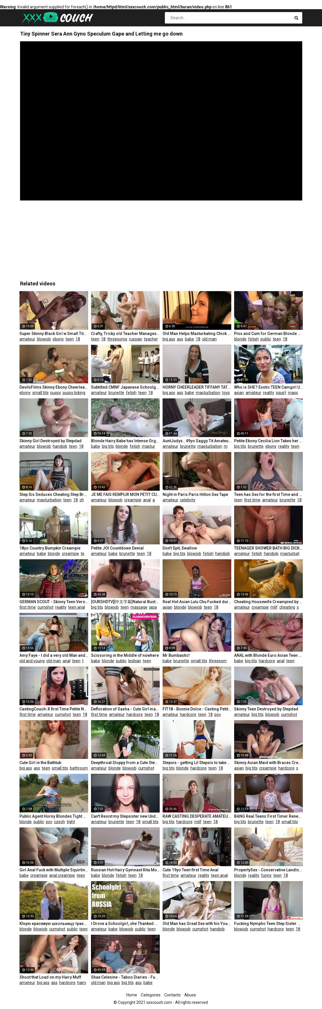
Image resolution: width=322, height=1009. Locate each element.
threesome (117, 339)
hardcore (267, 661)
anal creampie (62, 875)
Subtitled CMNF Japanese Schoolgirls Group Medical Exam (125, 387)
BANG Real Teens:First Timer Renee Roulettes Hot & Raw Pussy (268, 816)
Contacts (172, 995)
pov (217, 714)
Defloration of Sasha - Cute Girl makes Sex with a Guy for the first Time (125, 709)
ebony (58, 339)
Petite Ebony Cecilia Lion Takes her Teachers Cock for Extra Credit (268, 441)
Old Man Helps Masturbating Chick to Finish (197, 333)
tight (71, 821)
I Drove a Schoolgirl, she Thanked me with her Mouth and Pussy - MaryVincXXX (125, 923)
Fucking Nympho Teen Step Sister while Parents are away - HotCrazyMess (268, 923)
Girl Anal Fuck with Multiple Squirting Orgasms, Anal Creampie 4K (53, 870)
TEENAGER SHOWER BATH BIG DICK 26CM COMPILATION (268, 548)
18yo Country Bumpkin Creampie (49, 548)
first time (252, 500)
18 (78, 339)
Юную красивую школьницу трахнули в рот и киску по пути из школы (53, 923)
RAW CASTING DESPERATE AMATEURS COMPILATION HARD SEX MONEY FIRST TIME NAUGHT (197, 816)
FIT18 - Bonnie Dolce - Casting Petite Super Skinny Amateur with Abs (197, 709)
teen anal (76, 607)
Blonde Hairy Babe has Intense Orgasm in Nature (125, 441)
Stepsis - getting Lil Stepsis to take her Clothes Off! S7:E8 (197, 762)
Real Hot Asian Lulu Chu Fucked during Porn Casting (197, 601)
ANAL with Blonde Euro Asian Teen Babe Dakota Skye (268, 655)
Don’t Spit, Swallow (180, 548)
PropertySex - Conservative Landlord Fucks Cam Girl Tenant (268, 870)
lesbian (134, 661)
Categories (151, 995)
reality (268, 392)
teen (70, 339)
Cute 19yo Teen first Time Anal (190, 870)
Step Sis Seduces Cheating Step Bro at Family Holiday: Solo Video (53, 494)
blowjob (44, 339)
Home (131, 995)
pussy (55, 392)
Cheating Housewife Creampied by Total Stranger (268, 601)
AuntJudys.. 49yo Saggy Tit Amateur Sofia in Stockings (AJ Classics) (197, 441)
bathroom (79, 768)
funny (266, 875)
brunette (116, 392)
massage (296, 392)
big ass (169, 339)
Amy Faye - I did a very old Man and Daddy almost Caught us (53, 655)
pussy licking (74, 392)
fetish (253, 339)
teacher (151, 339)
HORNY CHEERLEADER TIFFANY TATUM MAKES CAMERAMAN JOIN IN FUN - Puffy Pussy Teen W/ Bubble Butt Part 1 (197, 387)
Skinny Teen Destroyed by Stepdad (266, 709)
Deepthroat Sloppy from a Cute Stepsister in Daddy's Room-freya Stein (125, 762)
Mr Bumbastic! (176, 655)
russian (135, 339)
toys (226, 392)
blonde (240, 339)
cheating (87, 500)
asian (239, 392)
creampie (132, 500)
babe (189, 339)
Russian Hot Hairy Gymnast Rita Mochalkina (125, 870)
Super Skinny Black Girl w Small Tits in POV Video (53, 333)
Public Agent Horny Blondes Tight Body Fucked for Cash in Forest (53, 816)
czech (59, 821)
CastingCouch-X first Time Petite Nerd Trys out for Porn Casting (53, 709)
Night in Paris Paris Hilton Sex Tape (195, 494)
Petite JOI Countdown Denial (117, 548)
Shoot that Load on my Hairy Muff (50, 977)
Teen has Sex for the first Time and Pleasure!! (268, 494)
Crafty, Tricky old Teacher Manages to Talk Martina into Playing (125, 333)
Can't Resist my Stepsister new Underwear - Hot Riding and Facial (125, 816)
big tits (108, 446)
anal (147, 500)
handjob (60, 446)
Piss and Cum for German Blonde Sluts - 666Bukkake (268, 333)
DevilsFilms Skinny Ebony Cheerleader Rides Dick (53, 387)
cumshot (45, 607)
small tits (40, 392)
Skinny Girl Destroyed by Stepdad (50, 441)
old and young (32, 661)
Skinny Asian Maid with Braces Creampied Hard (268, 762)
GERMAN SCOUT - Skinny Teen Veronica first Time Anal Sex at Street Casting (53, 601)
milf (274, 607)
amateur (27, 339)
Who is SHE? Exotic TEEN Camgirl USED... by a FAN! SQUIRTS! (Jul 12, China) (268, 387)
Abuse (190, 995)
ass (180, 339)
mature (230, 446)
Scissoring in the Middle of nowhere (125, 655)
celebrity (187, 500)
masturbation (208, 392)
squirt (281, 392)
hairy (81, 982)
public (265, 339)
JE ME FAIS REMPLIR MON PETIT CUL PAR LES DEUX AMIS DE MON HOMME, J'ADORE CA (125, 494)
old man (209, 339)
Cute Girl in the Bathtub (40, 762)
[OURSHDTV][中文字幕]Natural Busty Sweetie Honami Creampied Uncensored (125, 601)
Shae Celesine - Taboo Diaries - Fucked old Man (125, 977)
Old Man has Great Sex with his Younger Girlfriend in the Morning (197, 923)
